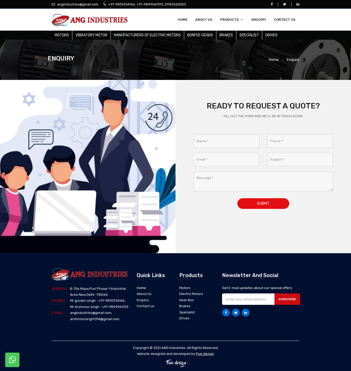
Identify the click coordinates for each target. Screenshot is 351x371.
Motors (62, 35)
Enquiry (258, 20)
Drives (271, 35)
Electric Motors (191, 294)
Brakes (226, 35)
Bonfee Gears (200, 35)
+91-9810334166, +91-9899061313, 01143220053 (146, 4)
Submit (263, 203)
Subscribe (287, 299)
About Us (203, 20)
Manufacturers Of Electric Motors (147, 35)
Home (183, 20)
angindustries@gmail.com (77, 4)
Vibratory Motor (91, 35)
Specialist (249, 35)
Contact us (284, 20)
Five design (205, 354)
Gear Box (186, 300)
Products (232, 20)
